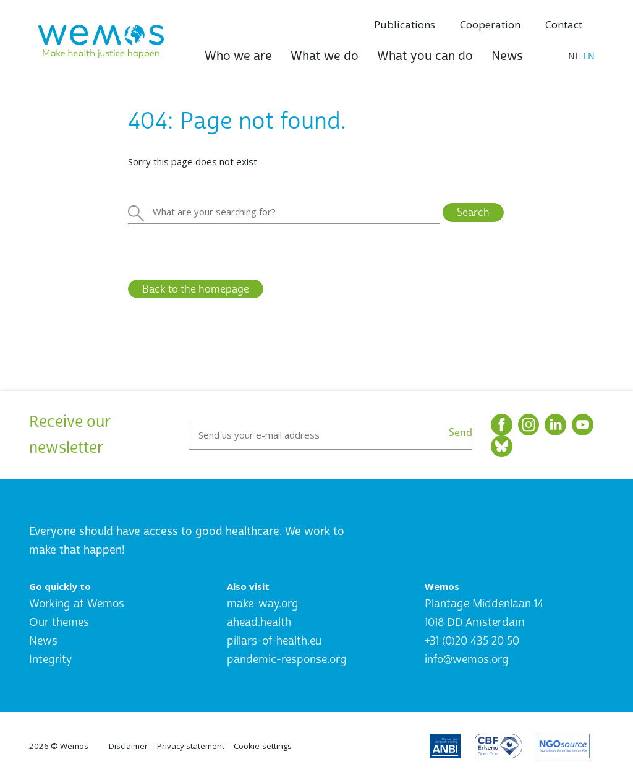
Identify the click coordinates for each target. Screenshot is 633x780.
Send (460, 433)
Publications (404, 24)
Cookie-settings (263, 746)
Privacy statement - (193, 746)
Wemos (74, 746)
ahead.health (259, 622)
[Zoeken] (284, 212)
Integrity (50, 660)
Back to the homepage (195, 289)
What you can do (425, 56)
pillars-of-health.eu (274, 641)
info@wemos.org (467, 660)
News (507, 56)
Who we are (238, 56)
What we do (325, 56)
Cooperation (490, 24)
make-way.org (263, 604)
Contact (563, 24)
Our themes (59, 622)
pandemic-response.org (287, 660)
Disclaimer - (130, 746)
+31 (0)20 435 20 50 (472, 641)
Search (473, 212)
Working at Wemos (76, 604)
